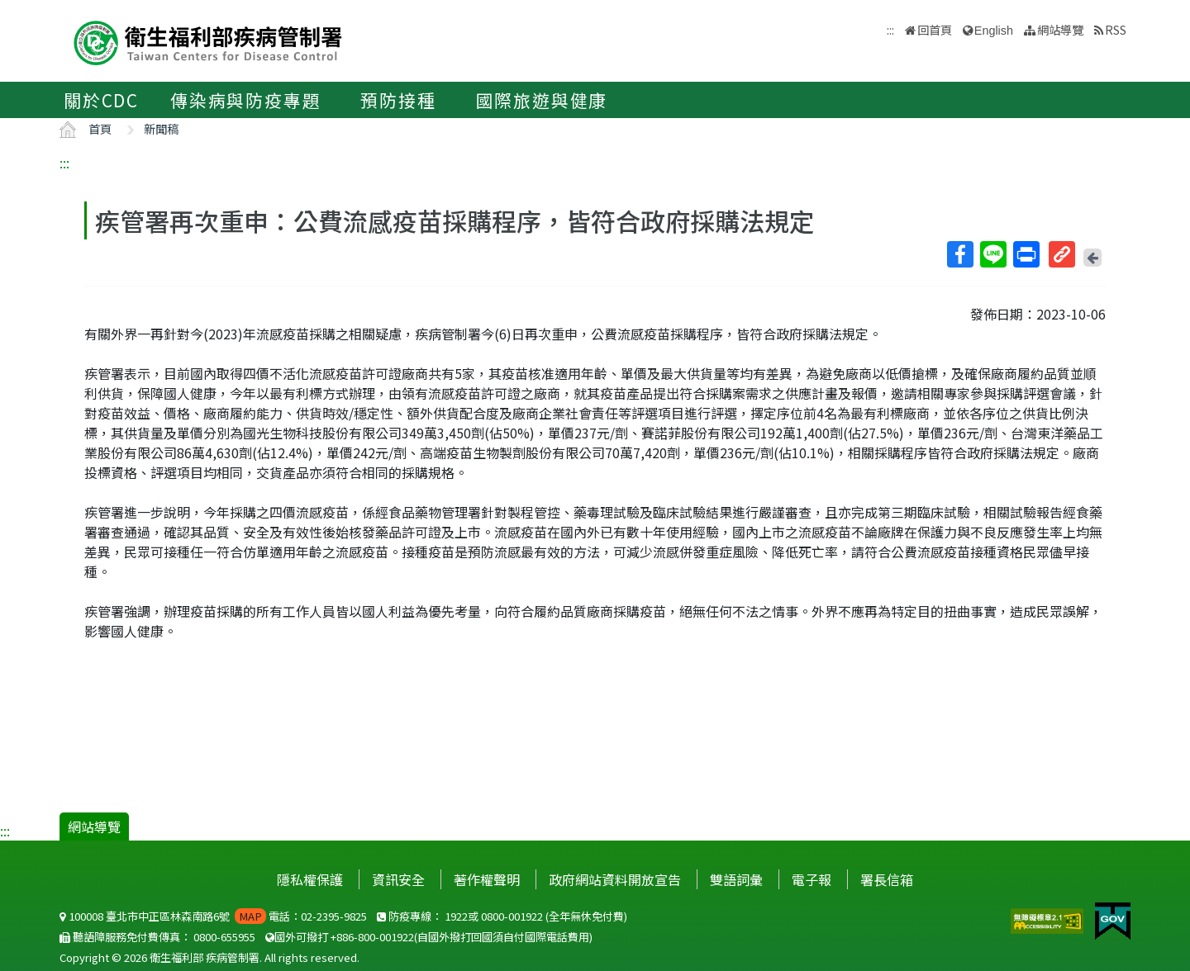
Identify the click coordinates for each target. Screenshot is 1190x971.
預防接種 (398, 100)
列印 (1025, 254)
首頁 (100, 128)
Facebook (959, 254)
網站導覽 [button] (1060, 29)
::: (64, 163)
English (993, 30)
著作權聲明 (487, 879)
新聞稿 (161, 128)
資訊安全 (398, 879)
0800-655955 (224, 937)
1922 (456, 916)
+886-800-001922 (372, 937)
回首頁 (934, 29)
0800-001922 (512, 916)
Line (992, 254)
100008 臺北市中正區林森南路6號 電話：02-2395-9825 (213, 916)
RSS (1115, 29)
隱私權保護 (310, 879)
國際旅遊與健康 (542, 100)
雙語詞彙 (736, 879)
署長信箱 (886, 879)
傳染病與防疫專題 (245, 100)
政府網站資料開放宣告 (615, 879)
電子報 (811, 879)
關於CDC (101, 100)
